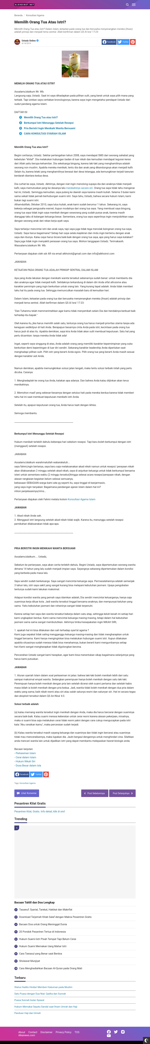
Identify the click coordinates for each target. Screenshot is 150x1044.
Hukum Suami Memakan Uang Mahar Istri (42, 946)
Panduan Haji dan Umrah (27, 1013)
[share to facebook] (109, 42)
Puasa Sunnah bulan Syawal (29, 1000)
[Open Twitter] (116, 1032)
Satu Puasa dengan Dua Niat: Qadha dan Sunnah (40, 993)
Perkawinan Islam (26, 753)
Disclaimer (46, 1032)
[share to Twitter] (123, 42)
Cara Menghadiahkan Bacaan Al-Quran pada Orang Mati (50, 968)
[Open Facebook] (109, 1032)
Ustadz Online (30, 40)
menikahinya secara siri (79, 188)
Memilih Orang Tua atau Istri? (41, 117)
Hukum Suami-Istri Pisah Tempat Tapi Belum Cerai (47, 939)
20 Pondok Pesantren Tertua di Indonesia (42, 931)
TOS (77, 1032)
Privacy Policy (63, 1032)
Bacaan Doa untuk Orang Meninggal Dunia (43, 924)
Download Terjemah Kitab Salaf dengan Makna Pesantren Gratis (55, 917)
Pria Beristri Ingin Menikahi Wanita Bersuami (49, 128)
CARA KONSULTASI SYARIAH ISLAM (45, 133)
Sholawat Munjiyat (29, 961)
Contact (32, 1032)
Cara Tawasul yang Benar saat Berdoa (40, 953)
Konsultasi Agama (28, 783)
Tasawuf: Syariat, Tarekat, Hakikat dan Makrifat (45, 909)
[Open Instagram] (123, 1032)
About (21, 1032)
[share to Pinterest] (133, 42)
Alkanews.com (26, 1035)
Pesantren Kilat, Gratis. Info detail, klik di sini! (39, 811)
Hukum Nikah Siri (25, 761)
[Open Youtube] (109, 1036)
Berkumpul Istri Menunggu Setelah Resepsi (49, 122)
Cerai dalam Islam (26, 757)
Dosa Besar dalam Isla (28, 765)
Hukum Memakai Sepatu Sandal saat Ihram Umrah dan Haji (45, 1006)
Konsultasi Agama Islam (81, 499)
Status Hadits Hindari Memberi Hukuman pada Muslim (43, 987)
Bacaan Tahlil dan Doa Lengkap (34, 902)
